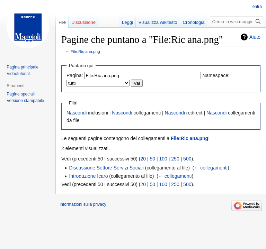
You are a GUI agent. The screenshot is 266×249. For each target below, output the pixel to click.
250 (175, 159)
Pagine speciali (21, 94)
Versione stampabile (25, 100)
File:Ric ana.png (85, 51)
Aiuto (254, 37)
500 (187, 159)
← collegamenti (211, 167)
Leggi (127, 22)
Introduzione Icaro (88, 176)
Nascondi (76, 113)
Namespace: (216, 75)
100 (163, 159)
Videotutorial (18, 73)
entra (257, 6)
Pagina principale (22, 67)
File (62, 22)
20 (143, 159)
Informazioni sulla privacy (83, 204)
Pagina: (74, 75)
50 (153, 159)
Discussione (83, 22)
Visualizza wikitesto (158, 22)
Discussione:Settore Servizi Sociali (106, 167)
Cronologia (194, 22)
